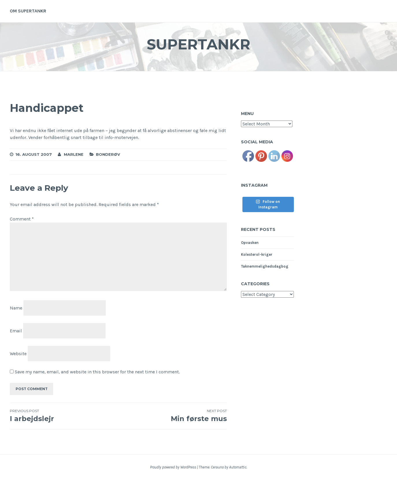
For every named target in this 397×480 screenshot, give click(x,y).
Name (16, 308)
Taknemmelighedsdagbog (264, 266)
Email (16, 330)
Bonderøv (108, 154)
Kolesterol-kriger (256, 254)
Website (18, 353)
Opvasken (250, 242)
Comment (22, 219)
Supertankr (198, 44)
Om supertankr (28, 11)
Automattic (237, 467)
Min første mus (172, 415)
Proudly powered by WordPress (173, 467)
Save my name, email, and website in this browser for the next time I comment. (97, 372)
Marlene (74, 154)
